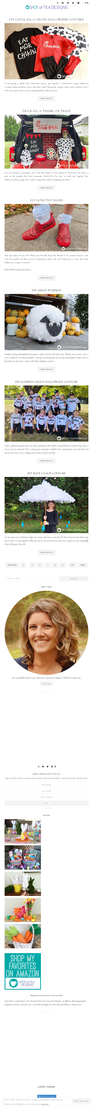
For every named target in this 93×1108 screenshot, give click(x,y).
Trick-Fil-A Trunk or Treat (46, 111)
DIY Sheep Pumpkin (46, 290)
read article (46, 98)
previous (12, 565)
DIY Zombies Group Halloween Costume (46, 382)
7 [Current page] (49, 566)
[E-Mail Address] (46, 797)
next (83, 565)
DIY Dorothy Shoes (46, 200)
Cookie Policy (45, 1104)
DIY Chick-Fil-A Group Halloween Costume (46, 19)
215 (73, 566)
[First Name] (46, 785)
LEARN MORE (46, 684)
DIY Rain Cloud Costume (46, 473)
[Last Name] (46, 791)
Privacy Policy (46, 808)
